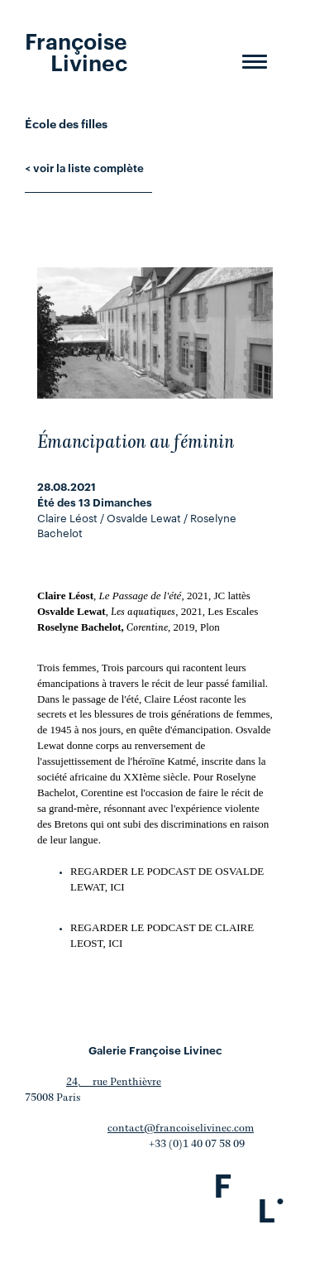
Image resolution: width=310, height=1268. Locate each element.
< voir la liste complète (84, 167)
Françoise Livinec (76, 50)
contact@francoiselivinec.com (180, 1128)
